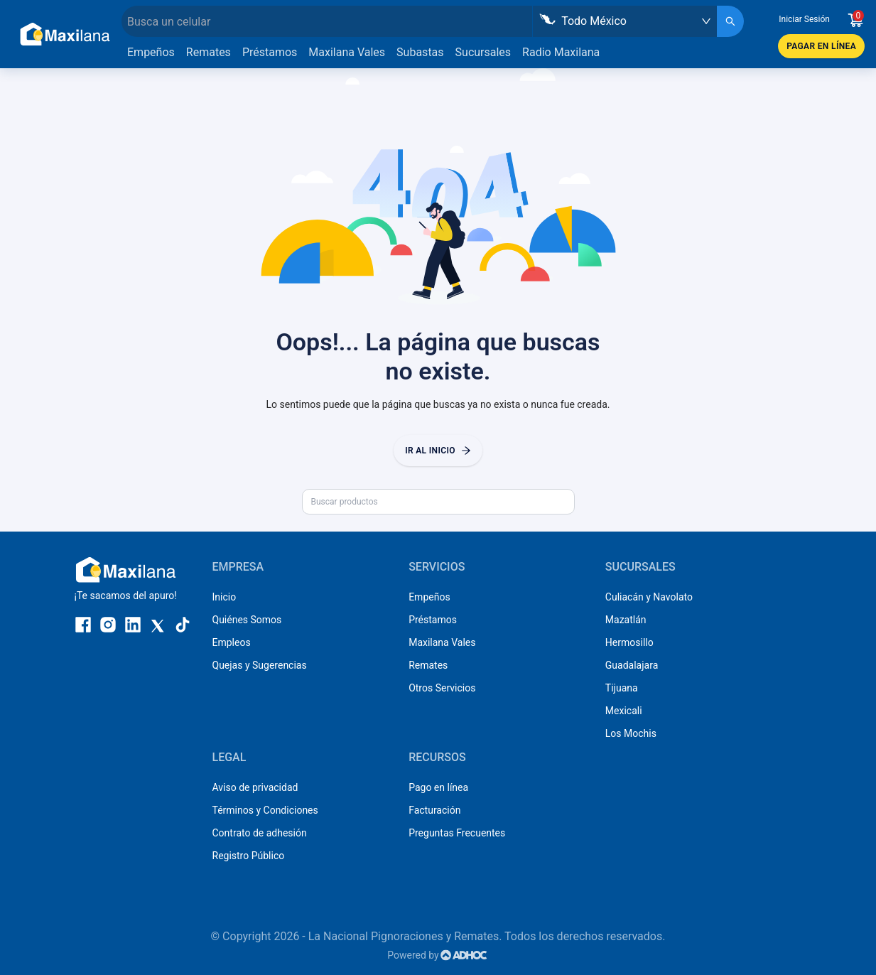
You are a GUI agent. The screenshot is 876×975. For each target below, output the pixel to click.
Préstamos (269, 52)
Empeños (151, 52)
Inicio (224, 597)
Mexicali (623, 710)
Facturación (434, 810)
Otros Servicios (442, 688)
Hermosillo (629, 642)
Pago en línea (438, 787)
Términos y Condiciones (265, 810)
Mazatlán (626, 619)
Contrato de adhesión (259, 833)
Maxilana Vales (346, 52)
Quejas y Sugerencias (259, 665)
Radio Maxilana (561, 52)
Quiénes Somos (247, 619)
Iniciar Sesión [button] (804, 19)
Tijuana (621, 688)
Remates (208, 52)
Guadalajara (631, 665)
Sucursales (483, 52)
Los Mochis (630, 733)
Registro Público (248, 855)
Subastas (419, 52)
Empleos (231, 642)
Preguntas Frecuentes (457, 833)
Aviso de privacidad (255, 787)
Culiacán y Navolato (649, 597)
